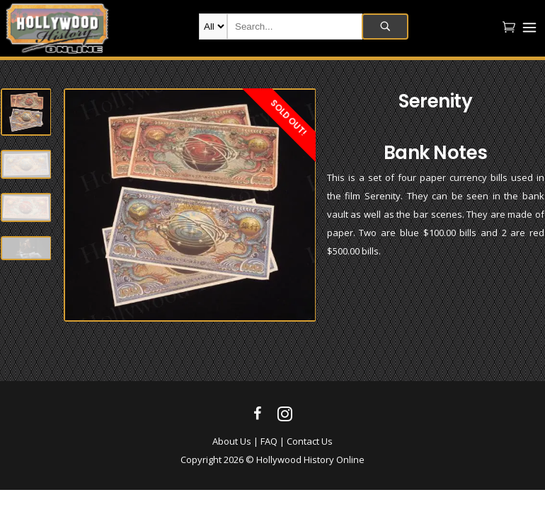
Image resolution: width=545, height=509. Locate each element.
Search (385, 26)
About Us (231, 441)
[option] (190, 205)
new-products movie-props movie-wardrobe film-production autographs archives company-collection (213, 26)
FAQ (268, 441)
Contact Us (310, 441)
